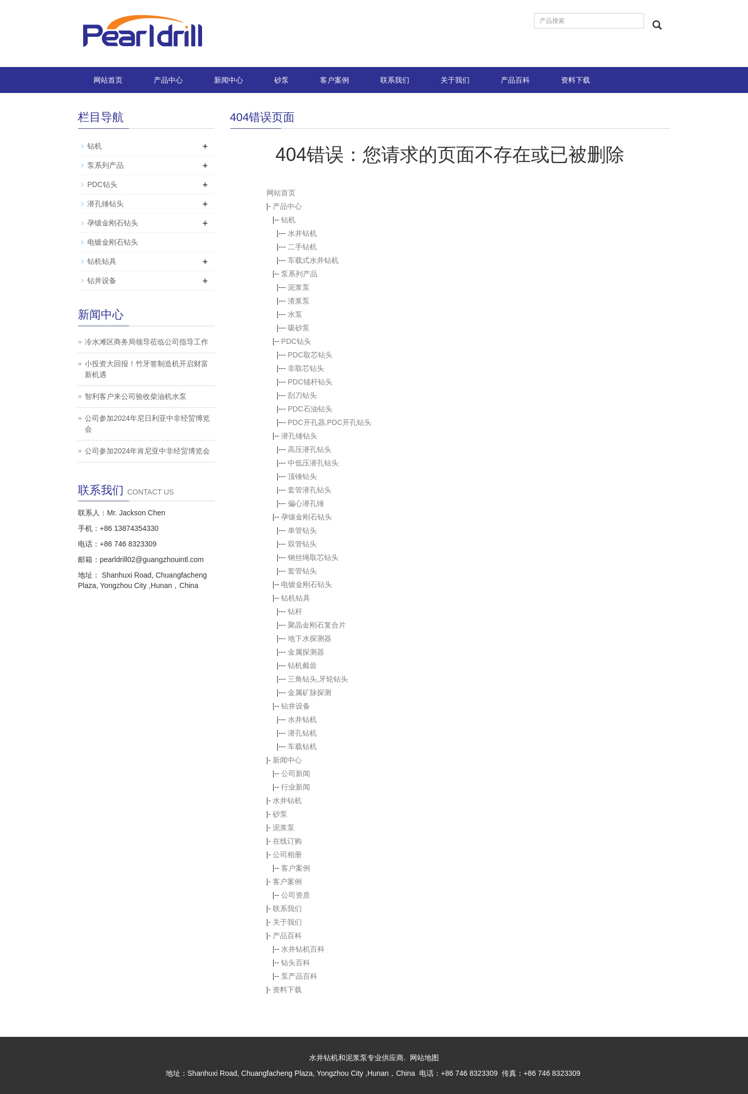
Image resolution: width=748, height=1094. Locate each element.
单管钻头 (302, 530)
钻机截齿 (302, 665)
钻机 (288, 220)
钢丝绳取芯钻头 (313, 557)
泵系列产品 (299, 274)
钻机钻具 (295, 598)
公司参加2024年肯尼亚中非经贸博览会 (147, 451)
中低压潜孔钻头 (313, 463)
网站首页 (108, 80)
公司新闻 (295, 773)
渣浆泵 (299, 301)
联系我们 (394, 80)
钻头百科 (295, 962)
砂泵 (281, 80)
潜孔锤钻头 (299, 436)
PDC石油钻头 (310, 409)
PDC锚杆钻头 (310, 382)
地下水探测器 (309, 638)
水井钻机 (302, 233)
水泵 (295, 314)
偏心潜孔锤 (306, 503)
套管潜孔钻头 (309, 490)
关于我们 (455, 80)
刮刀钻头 (302, 395)
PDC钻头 (296, 341)
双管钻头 (302, 544)
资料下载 (575, 80)
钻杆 (295, 611)
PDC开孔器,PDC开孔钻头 (329, 422)
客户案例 (334, 80)
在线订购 (287, 841)
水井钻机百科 (303, 949)
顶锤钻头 (302, 476)
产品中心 (168, 80)
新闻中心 (228, 80)
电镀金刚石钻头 (306, 584)
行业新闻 (295, 787)
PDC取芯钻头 (310, 355)
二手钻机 (302, 247)
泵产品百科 (299, 976)
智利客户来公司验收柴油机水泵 (135, 396)
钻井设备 (295, 706)
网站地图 (424, 1057)
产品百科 (515, 80)
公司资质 (295, 895)
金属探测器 (306, 652)
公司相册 (287, 854)
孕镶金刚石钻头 (306, 517)
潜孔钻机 (302, 733)
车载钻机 (302, 746)
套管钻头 (302, 571)
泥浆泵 (299, 287)
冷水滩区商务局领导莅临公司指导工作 (146, 342)
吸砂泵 (299, 328)
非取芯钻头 (306, 368)
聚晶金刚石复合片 (317, 625)
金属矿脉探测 (309, 692)
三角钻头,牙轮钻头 (318, 679)
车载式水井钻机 (313, 260)
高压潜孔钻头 (309, 449)
